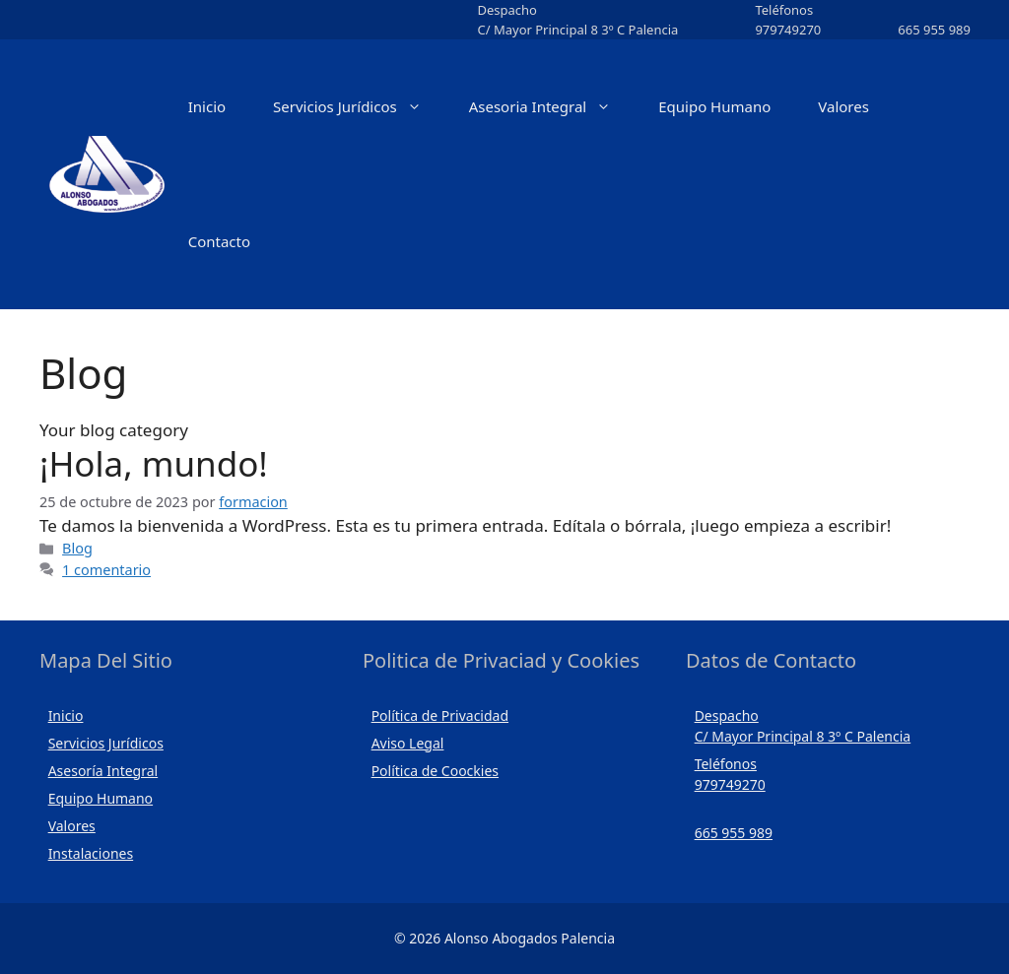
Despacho (506, 10)
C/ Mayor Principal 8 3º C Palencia (577, 29)
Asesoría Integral (103, 770)
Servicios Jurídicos (359, 106)
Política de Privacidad (439, 715)
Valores (843, 106)
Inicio (207, 106)
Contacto (219, 241)
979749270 (788, 29)
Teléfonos (784, 10)
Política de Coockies (435, 770)
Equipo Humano (714, 106)
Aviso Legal (407, 743)
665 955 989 (934, 29)
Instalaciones (91, 853)
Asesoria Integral (552, 106)
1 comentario (106, 569)
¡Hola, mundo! (153, 463)
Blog (77, 548)
